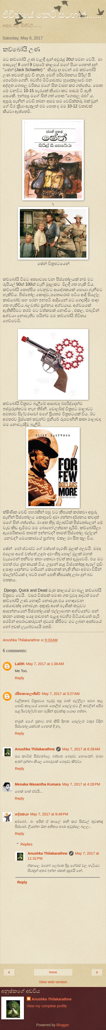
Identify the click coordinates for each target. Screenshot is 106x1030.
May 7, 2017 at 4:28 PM (81, 784)
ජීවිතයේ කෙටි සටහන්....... (52, 15)
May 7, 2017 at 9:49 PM (49, 814)
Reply (19, 678)
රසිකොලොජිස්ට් (27, 694)
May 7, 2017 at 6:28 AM (81, 749)
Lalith (19, 664)
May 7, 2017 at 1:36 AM (45, 664)
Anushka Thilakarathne (35, 749)
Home (53, 972)
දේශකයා (22, 814)
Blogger (62, 1025)
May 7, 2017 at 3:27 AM (61, 694)
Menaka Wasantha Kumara (38, 784)
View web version (53, 982)
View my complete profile (47, 1006)
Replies (26, 844)
